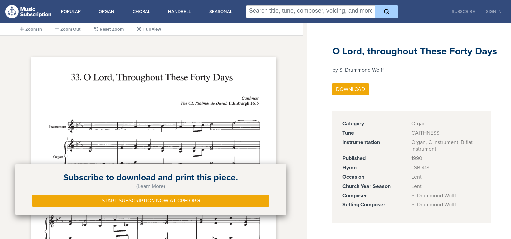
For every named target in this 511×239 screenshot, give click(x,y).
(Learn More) (150, 186)
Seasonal (220, 11)
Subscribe (463, 11)
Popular (71, 11)
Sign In (494, 11)
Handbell (179, 11)
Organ (106, 11)
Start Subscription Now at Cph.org (151, 201)
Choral (141, 11)
